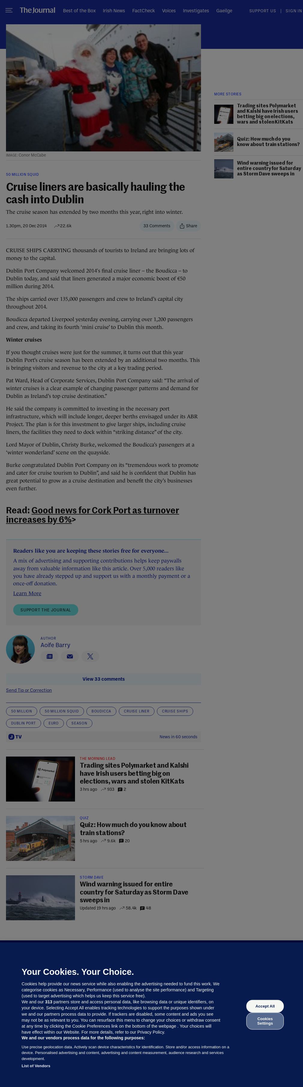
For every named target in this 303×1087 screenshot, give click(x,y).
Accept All (264, 1006)
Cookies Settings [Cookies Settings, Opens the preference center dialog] (265, 1021)
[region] (151, 1014)
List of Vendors (36, 1066)
